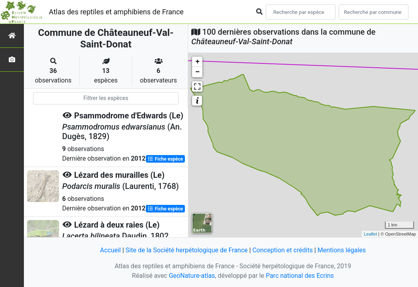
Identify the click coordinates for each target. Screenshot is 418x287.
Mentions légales (342, 250)
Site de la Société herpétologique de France (186, 250)
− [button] (197, 72)
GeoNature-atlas (192, 275)
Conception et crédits (282, 250)
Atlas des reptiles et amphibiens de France (116, 12)
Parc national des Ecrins (300, 275)
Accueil (110, 250)
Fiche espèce (165, 159)
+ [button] (197, 62)
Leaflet (370, 234)
